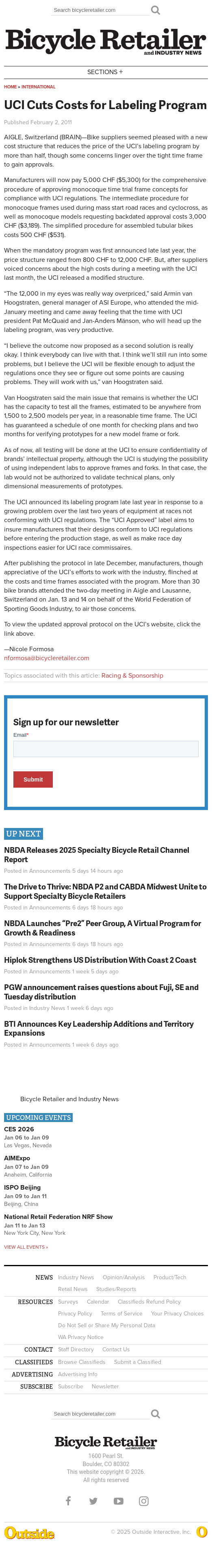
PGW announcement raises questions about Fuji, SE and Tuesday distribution (101, 991)
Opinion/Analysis (124, 1277)
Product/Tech (170, 1277)
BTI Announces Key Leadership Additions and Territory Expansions (99, 1028)
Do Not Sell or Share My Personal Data (106, 1325)
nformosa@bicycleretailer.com (46, 658)
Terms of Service (122, 1313)
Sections (106, 72)
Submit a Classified (137, 1362)
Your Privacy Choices (177, 1313)
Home (10, 87)
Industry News (47, 1008)
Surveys (68, 1301)
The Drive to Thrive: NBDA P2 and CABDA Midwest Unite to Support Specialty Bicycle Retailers (105, 891)
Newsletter (105, 1386)
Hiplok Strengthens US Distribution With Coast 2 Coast (100, 959)
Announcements (50, 870)
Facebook (68, 1501)
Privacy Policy (75, 1313)
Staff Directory (76, 1349)
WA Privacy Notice (81, 1337)
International (39, 87)
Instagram (144, 1501)
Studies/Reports (116, 1289)
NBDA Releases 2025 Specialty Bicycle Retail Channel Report (96, 854)
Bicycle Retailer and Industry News (69, 1099)
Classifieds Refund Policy (149, 1301)
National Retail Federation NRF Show (58, 1217)
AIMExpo (17, 1158)
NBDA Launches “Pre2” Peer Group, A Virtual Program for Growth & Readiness (102, 928)
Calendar (98, 1301)
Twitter (93, 1501)
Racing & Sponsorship (132, 676)
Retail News (73, 1289)
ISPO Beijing (22, 1188)
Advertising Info (77, 1374)
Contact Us (116, 1349)
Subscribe (70, 1386)
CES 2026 (19, 1129)
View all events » (26, 1247)
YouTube (118, 1501)
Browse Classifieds (82, 1362)
